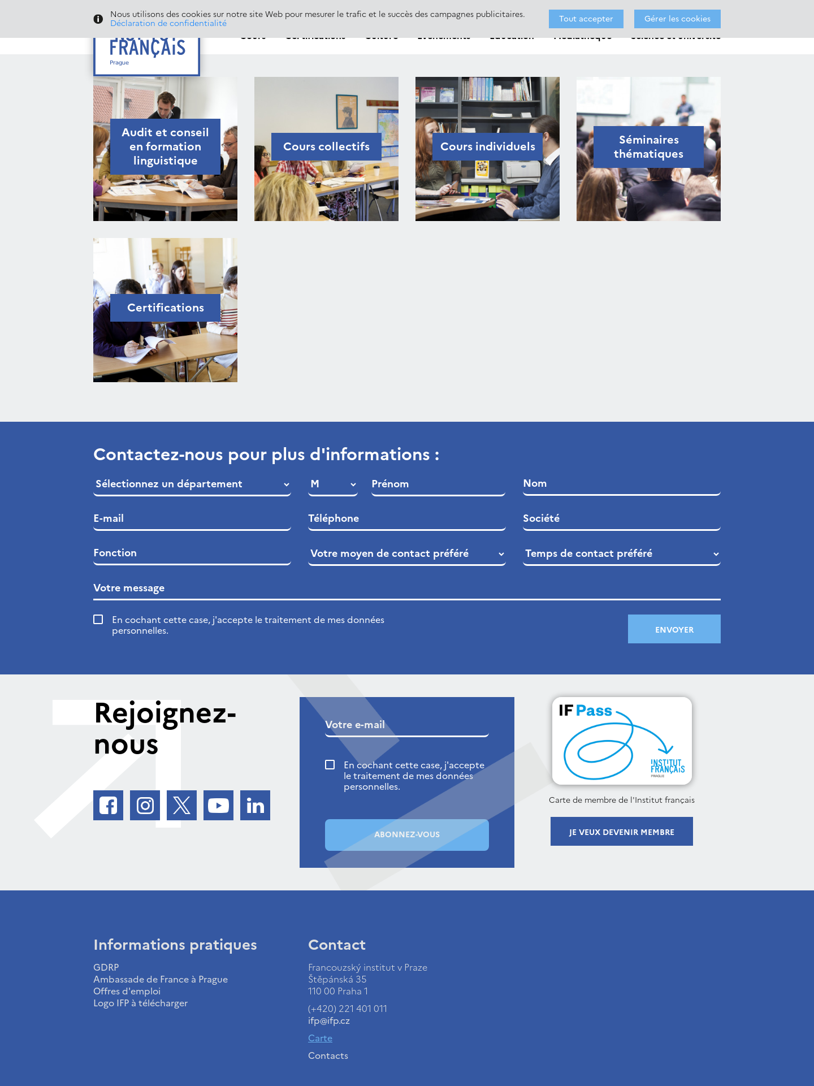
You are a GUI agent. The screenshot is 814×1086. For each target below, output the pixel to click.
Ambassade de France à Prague (160, 979)
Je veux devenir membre (621, 832)
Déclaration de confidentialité (168, 23)
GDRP (106, 967)
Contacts (328, 1055)
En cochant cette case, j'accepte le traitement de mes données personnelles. (248, 625)
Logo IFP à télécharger (140, 1003)
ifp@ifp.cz (329, 1020)
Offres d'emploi (127, 991)
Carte (320, 1038)
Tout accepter (586, 19)
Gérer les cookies (677, 19)
